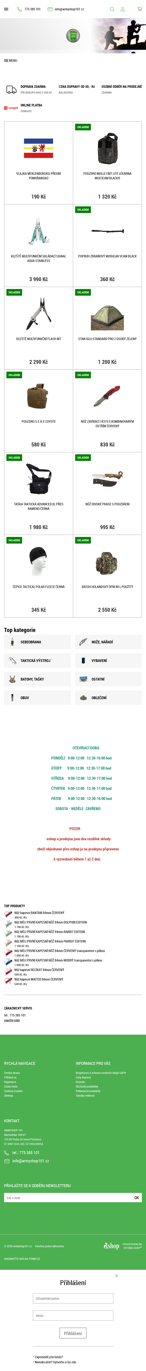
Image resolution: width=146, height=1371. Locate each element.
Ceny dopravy (83, 1077)
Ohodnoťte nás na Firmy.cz (22, 1259)
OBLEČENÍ (93, 698)
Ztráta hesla (11, 1086)
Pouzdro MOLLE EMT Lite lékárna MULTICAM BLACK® (107, 175)
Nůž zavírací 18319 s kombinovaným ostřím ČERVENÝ (107, 423)
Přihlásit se (10, 1077)
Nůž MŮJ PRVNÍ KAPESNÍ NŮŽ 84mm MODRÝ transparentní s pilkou (58, 960)
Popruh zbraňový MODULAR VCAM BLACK (107, 256)
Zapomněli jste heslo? (49, 1357)
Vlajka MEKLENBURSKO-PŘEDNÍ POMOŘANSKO (38, 175)
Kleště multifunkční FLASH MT (38, 339)
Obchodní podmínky (87, 1086)
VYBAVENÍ (93, 660)
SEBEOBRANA (24, 642)
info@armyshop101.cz (69, 9)
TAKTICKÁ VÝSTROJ (29, 660)
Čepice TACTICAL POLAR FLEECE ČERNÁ (39, 586)
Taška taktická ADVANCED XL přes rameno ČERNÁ (38, 506)
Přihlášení (73, 1333)
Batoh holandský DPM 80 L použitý (107, 586)
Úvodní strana (12, 1073)
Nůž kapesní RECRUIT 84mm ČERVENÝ (39, 970)
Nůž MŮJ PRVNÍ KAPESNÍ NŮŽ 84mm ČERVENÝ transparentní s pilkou (59, 951)
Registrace (10, 1082)
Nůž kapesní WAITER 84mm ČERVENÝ (38, 979)
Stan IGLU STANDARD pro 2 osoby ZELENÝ (107, 339)
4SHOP (138, 1248)
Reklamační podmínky (88, 1091)
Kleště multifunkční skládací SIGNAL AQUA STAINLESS (38, 258)
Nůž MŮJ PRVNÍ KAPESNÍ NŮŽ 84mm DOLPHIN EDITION (50, 922)
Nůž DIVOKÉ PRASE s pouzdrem (107, 504)
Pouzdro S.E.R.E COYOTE (39, 421)
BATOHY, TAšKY (26, 679)
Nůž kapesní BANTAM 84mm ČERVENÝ (39, 912)
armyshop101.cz (22, 1246)
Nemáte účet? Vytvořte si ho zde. (56, 1362)
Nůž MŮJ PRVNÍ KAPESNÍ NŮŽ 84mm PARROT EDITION (50, 941)
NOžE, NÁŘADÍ (96, 642)
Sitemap (8, 1095)
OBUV (18, 698)
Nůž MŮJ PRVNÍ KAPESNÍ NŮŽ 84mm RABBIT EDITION (49, 931)
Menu (13, 60)
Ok (136, 1197)
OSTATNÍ (91, 679)
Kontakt (80, 1082)
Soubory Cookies (13, 1091)
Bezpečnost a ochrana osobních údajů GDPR (101, 1073)
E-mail (7, 1195)
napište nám (12, 1020)
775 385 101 (33, 9)
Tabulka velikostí (85, 1095)
